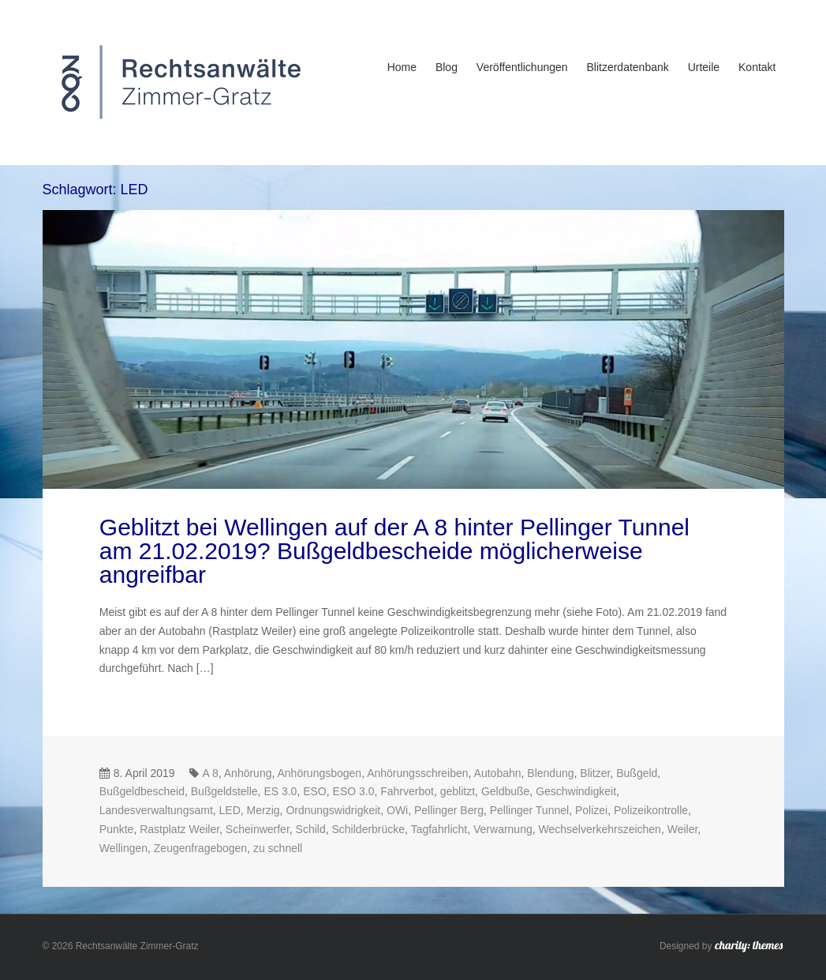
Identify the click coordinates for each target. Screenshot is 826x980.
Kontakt (757, 67)
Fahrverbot (407, 791)
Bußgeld (636, 773)
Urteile (703, 67)
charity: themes (748, 948)
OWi (397, 810)
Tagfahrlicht (439, 829)
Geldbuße (505, 791)
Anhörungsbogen (320, 773)
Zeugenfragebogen (200, 848)
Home (402, 67)
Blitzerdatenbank (627, 67)
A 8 (211, 773)
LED (230, 810)
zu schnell (277, 848)
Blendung (550, 773)
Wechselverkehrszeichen (600, 829)
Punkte (116, 829)
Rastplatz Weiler (179, 829)
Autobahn (497, 773)
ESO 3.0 (354, 791)
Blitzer (595, 773)
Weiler (682, 829)
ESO (315, 791)
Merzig (263, 810)
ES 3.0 (280, 791)
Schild (311, 829)
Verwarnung (503, 829)
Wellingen (123, 848)
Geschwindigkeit (576, 791)
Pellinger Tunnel (529, 810)
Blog (446, 67)
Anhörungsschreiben (417, 773)
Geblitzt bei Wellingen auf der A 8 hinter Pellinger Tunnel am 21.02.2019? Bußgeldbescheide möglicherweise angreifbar (394, 551)
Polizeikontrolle (651, 810)
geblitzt (457, 791)
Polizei (591, 810)
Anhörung (248, 773)
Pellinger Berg (449, 810)
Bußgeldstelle (224, 791)
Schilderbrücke (369, 829)
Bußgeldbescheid (142, 791)
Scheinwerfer (258, 829)
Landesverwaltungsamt (156, 810)
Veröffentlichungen (522, 67)
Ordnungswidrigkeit (333, 810)
